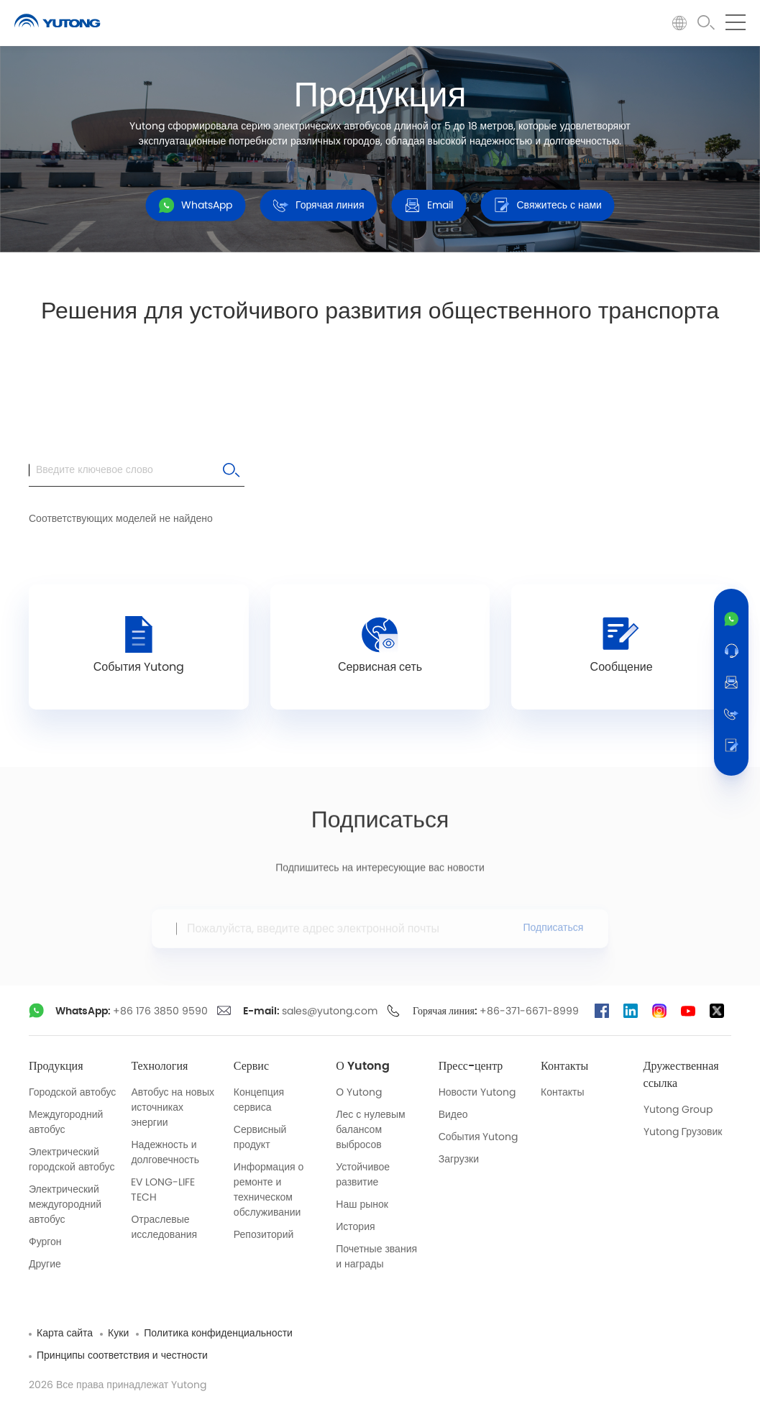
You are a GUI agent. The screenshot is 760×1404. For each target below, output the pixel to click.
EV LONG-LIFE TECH (163, 1190)
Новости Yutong (477, 1093)
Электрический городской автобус (71, 1160)
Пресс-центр (471, 1066)
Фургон (45, 1242)
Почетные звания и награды (376, 1257)
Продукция (56, 1066)
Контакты (564, 1066)
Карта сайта (65, 1334)
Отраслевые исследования (164, 1227)
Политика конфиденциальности (218, 1334)
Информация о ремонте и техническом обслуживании (269, 1190)
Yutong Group (678, 1110)
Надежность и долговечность (165, 1152)
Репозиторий (263, 1235)
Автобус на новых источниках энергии (172, 1108)
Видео (453, 1115)
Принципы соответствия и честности (122, 1356)
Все (157, 370)
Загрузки (459, 1160)
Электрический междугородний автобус (65, 1205)
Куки (118, 1334)
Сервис (251, 1066)
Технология (159, 1066)
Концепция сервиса (259, 1100)
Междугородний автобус (66, 1122)
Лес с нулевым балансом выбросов (370, 1130)
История (355, 1227)
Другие (45, 1265)
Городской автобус (72, 1093)
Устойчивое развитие (363, 1175)
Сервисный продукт (260, 1137)
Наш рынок (362, 1205)
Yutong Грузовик (683, 1132)
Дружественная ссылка (681, 1074)
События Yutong (478, 1137)
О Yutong (363, 1066)
